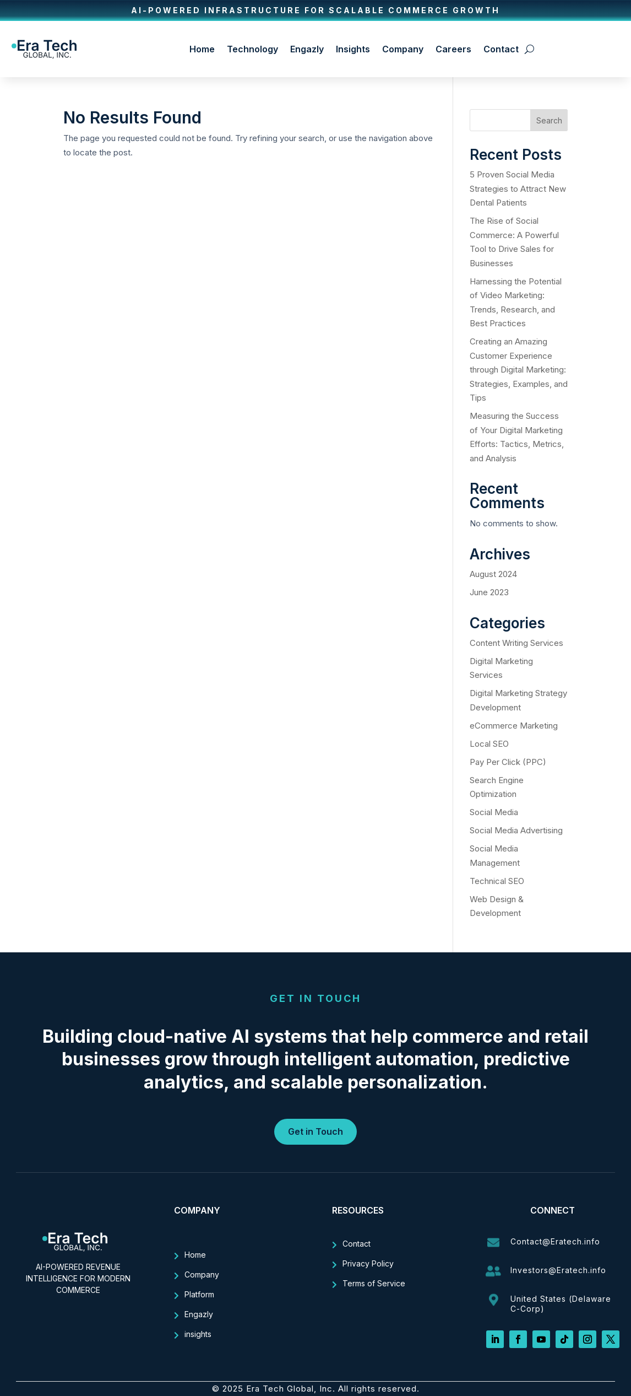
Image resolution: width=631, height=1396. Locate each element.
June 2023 (489, 592)
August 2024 (493, 574)
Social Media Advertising (516, 830)
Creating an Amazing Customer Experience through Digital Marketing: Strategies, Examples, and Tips (519, 369)
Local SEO (489, 744)
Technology (252, 49)
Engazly (307, 49)
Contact (501, 49)
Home (202, 49)
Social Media (494, 812)
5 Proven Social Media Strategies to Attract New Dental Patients (518, 188)
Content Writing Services (516, 643)
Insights (353, 49)
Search (549, 120)
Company (402, 49)
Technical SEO (497, 881)
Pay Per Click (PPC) (508, 762)
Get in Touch (315, 1131)
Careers (453, 49)
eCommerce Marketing (514, 725)
